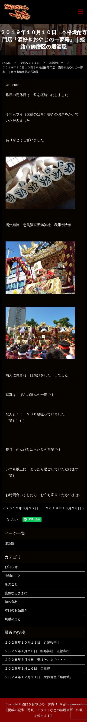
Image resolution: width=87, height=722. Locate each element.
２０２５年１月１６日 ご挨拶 (27, 668)
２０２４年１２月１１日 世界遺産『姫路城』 (39, 677)
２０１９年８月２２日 (22, 508)
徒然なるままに (30, 62)
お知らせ (11, 567)
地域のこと (56, 62)
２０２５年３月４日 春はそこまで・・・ (35, 659)
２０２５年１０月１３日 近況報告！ (32, 642)
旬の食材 (11, 601)
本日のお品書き (16, 610)
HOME (6, 62)
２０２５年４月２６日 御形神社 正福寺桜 (37, 651)
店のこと (11, 584)
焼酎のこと (13, 619)
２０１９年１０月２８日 (63, 508)
